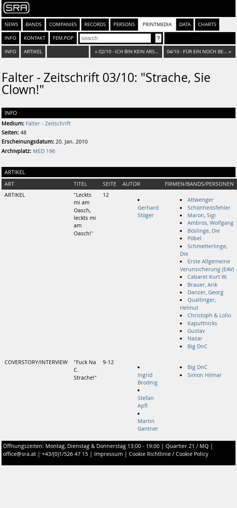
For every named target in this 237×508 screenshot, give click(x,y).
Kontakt (34, 38)
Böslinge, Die (203, 230)
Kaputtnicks (202, 323)
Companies (63, 24)
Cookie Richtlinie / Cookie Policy (168, 454)
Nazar (195, 338)
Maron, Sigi (201, 215)
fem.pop (63, 38)
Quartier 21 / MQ (187, 446)
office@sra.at (19, 454)
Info (10, 38)
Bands (34, 24)
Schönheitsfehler (209, 207)
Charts (207, 24)
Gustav (196, 330)
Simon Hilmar (204, 375)
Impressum (108, 454)
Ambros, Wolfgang (210, 222)
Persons (124, 24)
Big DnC (197, 346)
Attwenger (200, 199)
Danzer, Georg (205, 292)
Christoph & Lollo (209, 315)
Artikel (33, 51)
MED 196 (44, 151)
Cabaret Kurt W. (207, 276)
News (11, 24)
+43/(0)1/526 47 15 (65, 454)
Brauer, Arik (202, 284)
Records (95, 24)
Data (185, 24)
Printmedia (157, 24)
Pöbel (194, 238)
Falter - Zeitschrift (48, 123)
